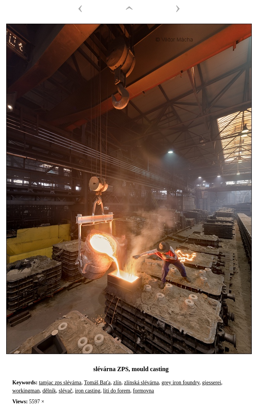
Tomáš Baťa (97, 382)
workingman (26, 391)
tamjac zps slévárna (60, 382)
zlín (117, 382)
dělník (49, 391)
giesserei (211, 382)
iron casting (87, 391)
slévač (65, 391)
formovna (143, 391)
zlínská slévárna (141, 382)
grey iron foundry (181, 382)
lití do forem (116, 391)
